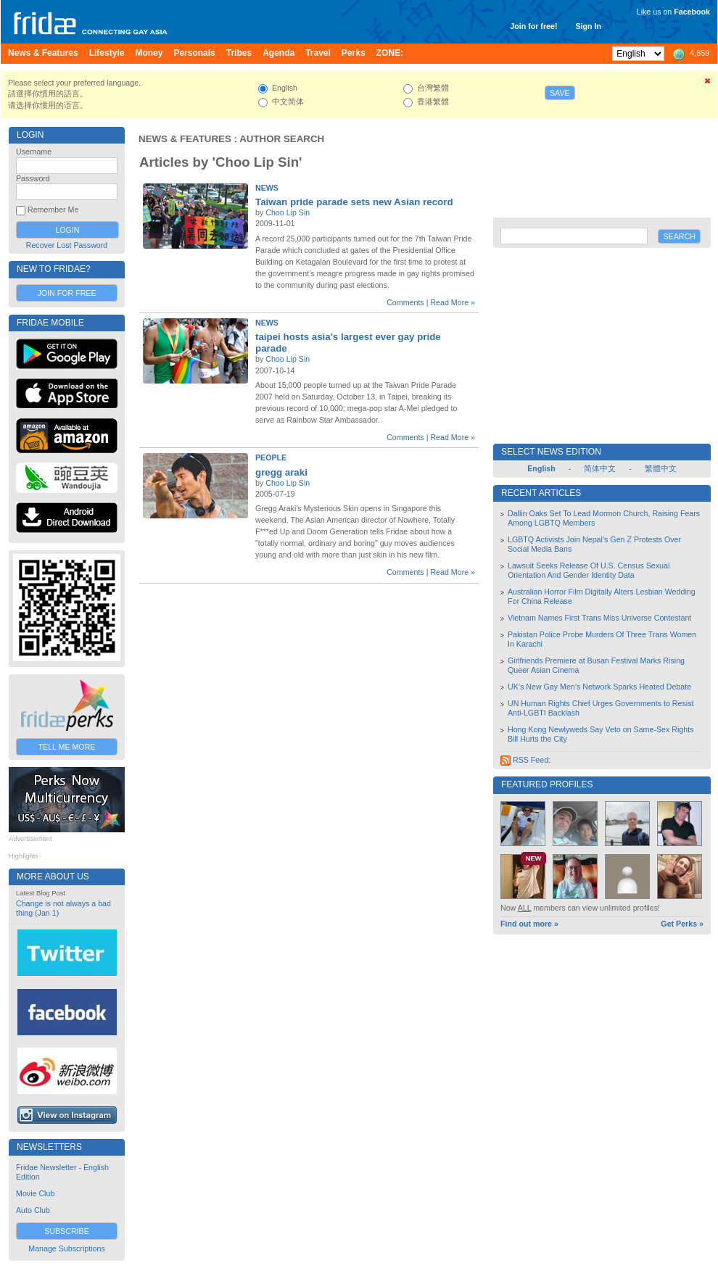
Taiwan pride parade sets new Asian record (354, 201)
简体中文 (600, 468)
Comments (405, 302)
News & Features (185, 138)
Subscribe (66, 1231)
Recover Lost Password (67, 245)
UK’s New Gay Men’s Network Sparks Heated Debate (599, 686)
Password (33, 178)
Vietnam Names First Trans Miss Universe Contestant (599, 617)
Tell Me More (67, 746)
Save (560, 92)
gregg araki (281, 472)
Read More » (452, 302)
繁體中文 (661, 468)
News (266, 187)
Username (33, 151)
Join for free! (533, 26)
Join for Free (66, 293)
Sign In (588, 26)
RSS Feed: (525, 759)
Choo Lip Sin (287, 212)
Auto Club (33, 1210)
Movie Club (35, 1193)
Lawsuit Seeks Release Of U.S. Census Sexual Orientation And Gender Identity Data (588, 570)
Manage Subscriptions (66, 1248)
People (270, 457)
